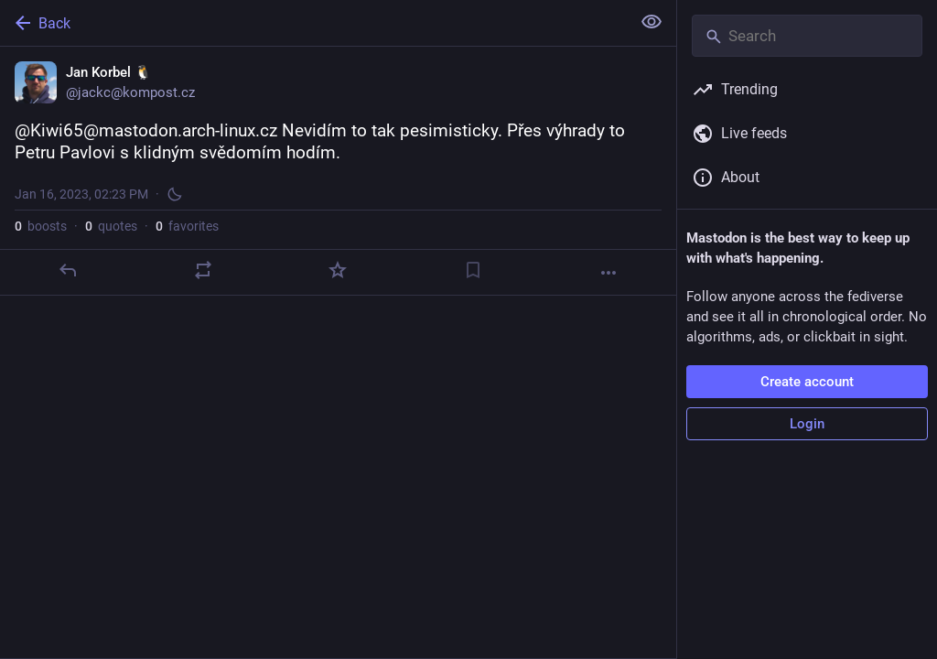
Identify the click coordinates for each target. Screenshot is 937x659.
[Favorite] (338, 270)
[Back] (313, 23)
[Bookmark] (473, 270)
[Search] (807, 36)
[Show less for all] (651, 22)
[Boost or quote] (203, 270)
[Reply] (68, 270)
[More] (608, 273)
